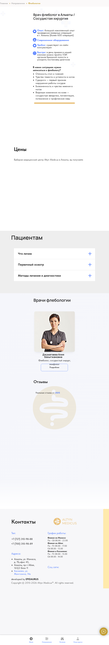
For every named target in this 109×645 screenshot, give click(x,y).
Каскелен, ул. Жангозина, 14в (22, 572)
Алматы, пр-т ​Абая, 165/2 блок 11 (24, 566)
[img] (54, 331)
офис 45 (24, 562)
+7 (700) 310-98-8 (21, 543)
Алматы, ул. (20, 559)
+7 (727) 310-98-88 (22, 539)
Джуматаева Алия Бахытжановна (53, 356)
